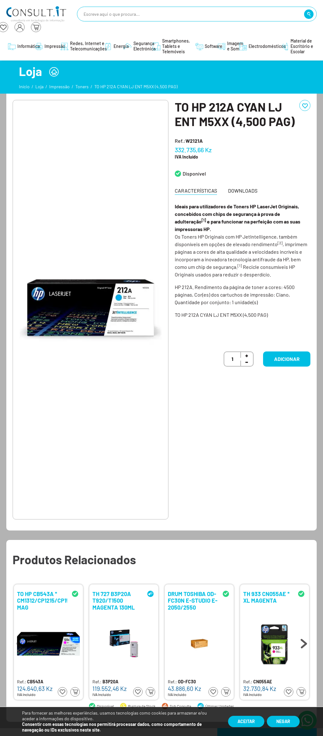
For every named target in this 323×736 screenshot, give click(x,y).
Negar (283, 721)
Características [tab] (196, 191)
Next (304, 642)
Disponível (194, 174)
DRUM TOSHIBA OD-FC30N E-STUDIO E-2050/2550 (192, 600)
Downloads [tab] (242, 191)
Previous (19, 642)
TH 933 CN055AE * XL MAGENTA (266, 597)
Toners (82, 86)
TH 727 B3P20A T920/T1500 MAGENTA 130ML (113, 600)
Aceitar (246, 721)
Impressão (59, 86)
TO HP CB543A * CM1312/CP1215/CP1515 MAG (42, 600)
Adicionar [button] (287, 359)
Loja (39, 86)
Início (24, 86)
